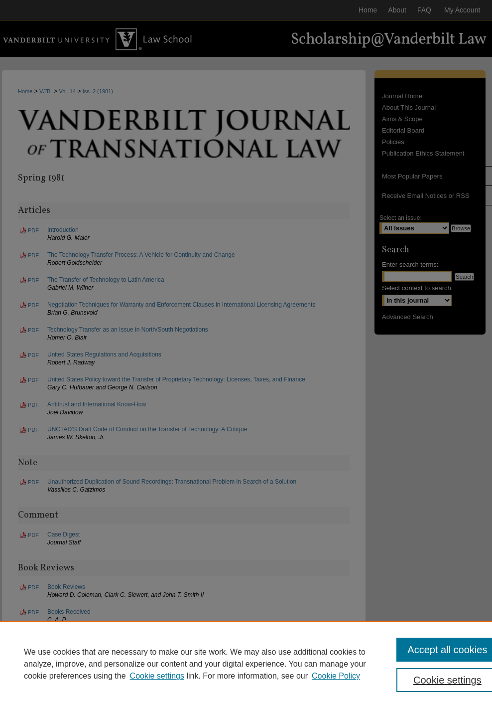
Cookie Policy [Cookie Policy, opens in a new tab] (336, 676)
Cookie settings (157, 676)
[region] (246, 663)
